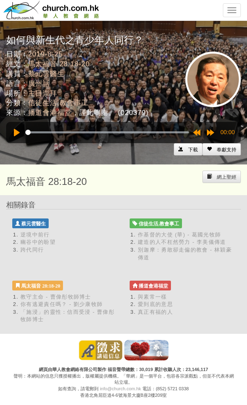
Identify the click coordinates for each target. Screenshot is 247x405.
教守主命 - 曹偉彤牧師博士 (55, 297)
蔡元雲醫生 (46, 74)
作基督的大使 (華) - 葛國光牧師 (179, 235)
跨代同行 (32, 250)
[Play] (16, 132)
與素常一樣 (152, 297)
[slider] (107, 132)
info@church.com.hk (120, 388)
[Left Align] (221, 149)
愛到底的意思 (155, 304)
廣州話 (39, 84)
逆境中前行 (35, 235)
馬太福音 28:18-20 (59, 64)
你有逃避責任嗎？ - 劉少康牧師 (61, 304)
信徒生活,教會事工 (58, 103)
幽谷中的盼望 (38, 242)
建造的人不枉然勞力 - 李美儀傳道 (182, 242)
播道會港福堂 (50, 113)
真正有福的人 (155, 312)
